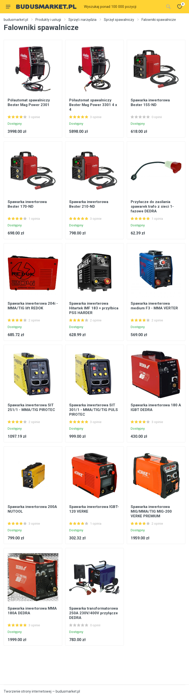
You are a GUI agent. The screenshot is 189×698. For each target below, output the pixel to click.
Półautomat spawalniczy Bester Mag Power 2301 (29, 102)
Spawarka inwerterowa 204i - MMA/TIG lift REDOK (33, 305)
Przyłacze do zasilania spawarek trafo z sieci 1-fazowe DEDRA (152, 206)
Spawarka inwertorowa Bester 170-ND (27, 204)
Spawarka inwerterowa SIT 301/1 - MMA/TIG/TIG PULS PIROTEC (93, 410)
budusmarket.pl (16, 20)
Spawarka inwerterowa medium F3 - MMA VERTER (154, 305)
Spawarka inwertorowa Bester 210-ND (88, 204)
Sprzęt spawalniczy (119, 20)
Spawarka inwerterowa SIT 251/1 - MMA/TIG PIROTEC (31, 407)
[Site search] (122, 6)
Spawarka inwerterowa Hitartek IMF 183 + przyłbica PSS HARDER (93, 308)
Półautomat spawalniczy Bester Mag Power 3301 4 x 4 (93, 105)
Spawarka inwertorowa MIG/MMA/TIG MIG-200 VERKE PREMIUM (151, 511)
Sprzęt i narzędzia (82, 20)
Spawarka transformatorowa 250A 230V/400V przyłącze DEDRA (93, 613)
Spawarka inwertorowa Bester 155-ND (150, 102)
